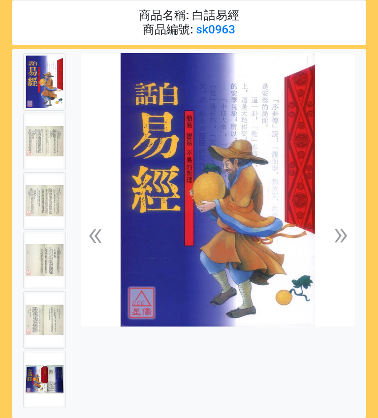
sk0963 (215, 29)
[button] (95, 233)
